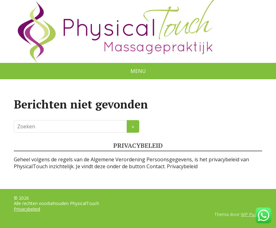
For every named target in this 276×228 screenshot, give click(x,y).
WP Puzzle (251, 214)
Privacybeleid (182, 166)
